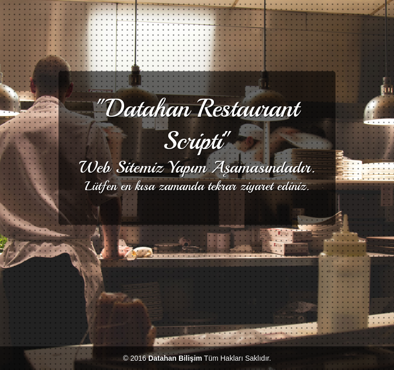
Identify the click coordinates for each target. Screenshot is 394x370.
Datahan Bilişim (175, 358)
